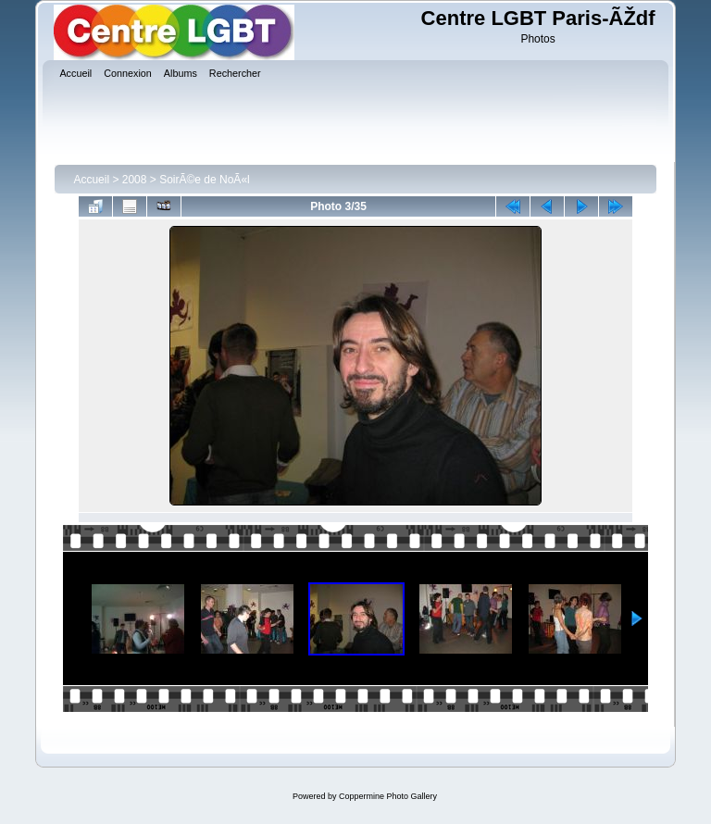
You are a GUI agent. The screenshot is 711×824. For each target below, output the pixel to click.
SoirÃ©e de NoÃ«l (204, 179)
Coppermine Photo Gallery (388, 796)
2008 (134, 179)
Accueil (91, 179)
